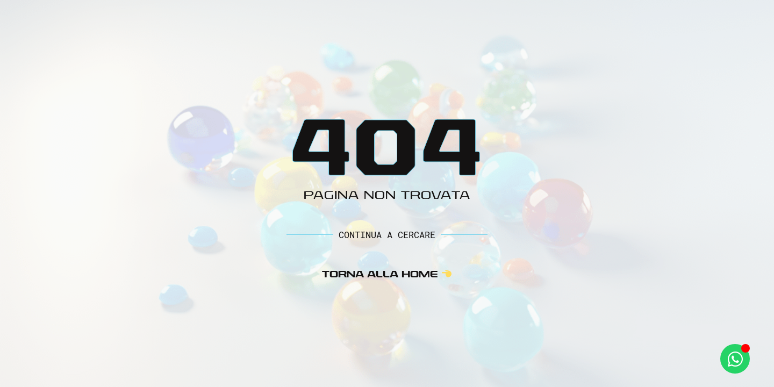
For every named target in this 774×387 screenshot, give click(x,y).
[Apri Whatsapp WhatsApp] (735, 359)
